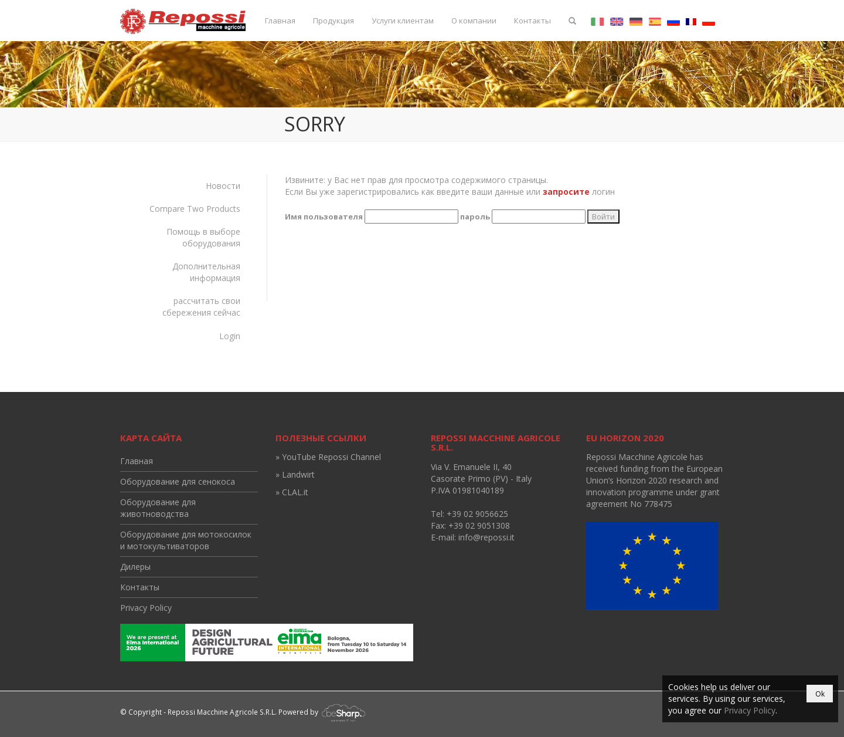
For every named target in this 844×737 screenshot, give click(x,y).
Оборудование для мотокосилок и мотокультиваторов (185, 540)
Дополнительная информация (206, 272)
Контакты (532, 20)
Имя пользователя (324, 216)
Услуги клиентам (403, 20)
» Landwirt (295, 474)
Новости (223, 185)
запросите (566, 191)
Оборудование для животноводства (158, 507)
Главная (280, 20)
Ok (820, 694)
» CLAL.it (291, 492)
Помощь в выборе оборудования (203, 237)
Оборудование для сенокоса (177, 481)
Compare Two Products (194, 208)
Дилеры (135, 566)
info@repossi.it (486, 537)
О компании (473, 20)
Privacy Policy (146, 607)
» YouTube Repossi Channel (328, 456)
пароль (475, 216)
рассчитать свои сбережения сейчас (201, 306)
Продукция (333, 20)
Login (229, 336)
